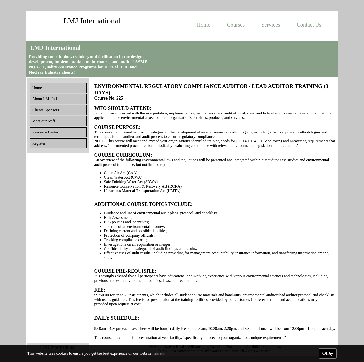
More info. (159, 353)
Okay (327, 353)
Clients (45, 110)
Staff (43, 121)
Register (38, 143)
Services (270, 25)
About (44, 99)
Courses (236, 25)
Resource (45, 132)
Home (203, 25)
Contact (309, 25)
